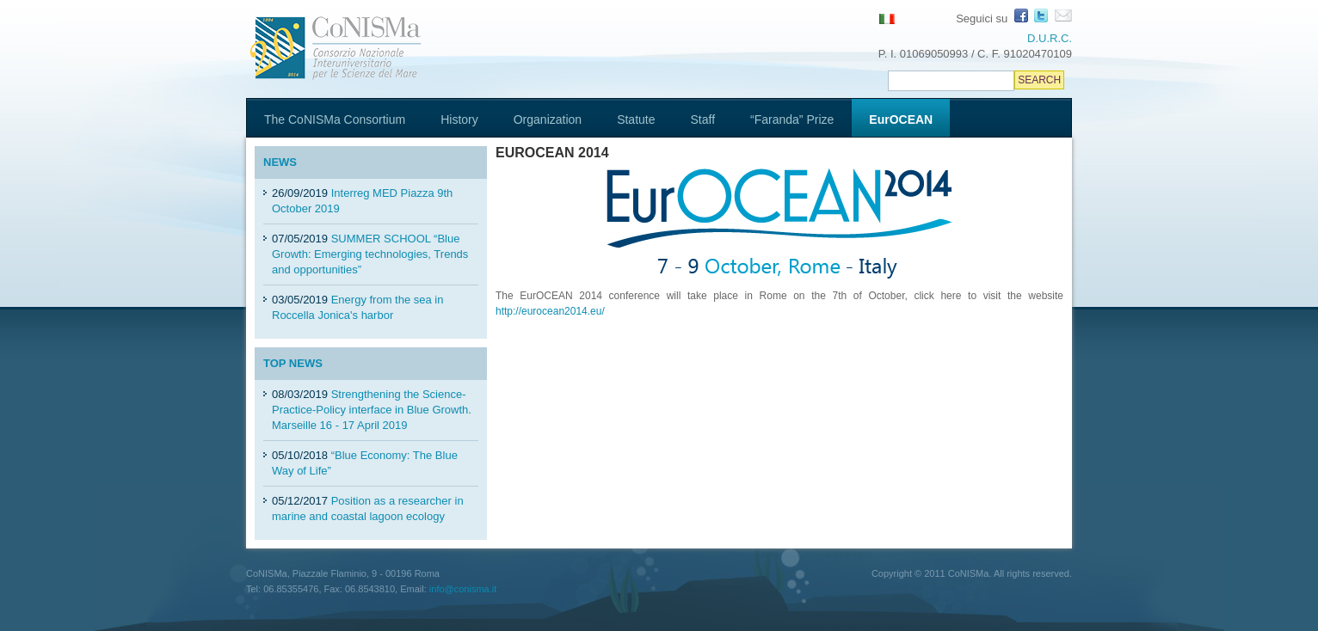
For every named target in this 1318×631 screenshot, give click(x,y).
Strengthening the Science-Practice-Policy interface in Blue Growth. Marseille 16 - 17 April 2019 (371, 410)
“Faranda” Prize (792, 119)
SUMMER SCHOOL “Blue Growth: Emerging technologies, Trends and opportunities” (370, 254)
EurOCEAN (901, 119)
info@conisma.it (462, 589)
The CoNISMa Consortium (334, 119)
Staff (703, 119)
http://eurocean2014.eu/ (550, 311)
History (459, 119)
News (280, 162)
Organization (548, 119)
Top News (293, 363)
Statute (636, 119)
